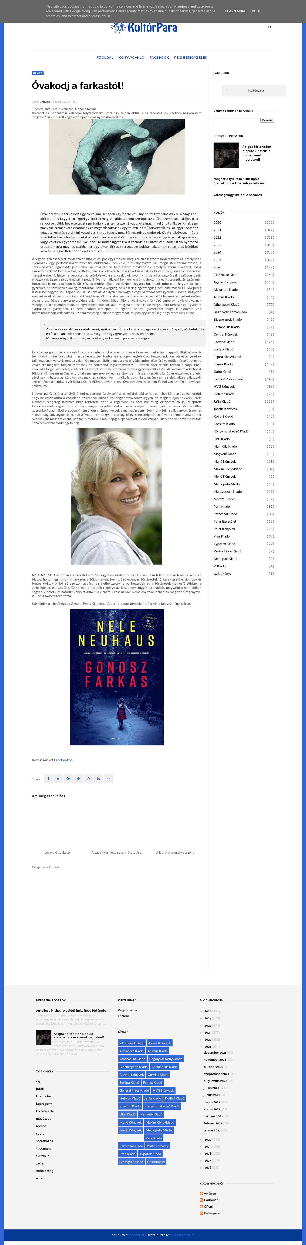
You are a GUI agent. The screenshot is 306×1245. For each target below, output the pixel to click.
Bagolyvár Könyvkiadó (230, 312)
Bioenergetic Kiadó (228, 319)
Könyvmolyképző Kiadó (231, 431)
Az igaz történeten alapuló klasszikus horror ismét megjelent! (256, 153)
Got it (255, 11)
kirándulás (43, 1096)
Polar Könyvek (224, 529)
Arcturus (45, 101)
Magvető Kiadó (225, 454)
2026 (217, 267)
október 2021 (213, 1067)
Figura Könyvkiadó (227, 356)
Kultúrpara (256, 90)
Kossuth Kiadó (224, 424)
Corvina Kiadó (224, 342)
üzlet (40, 1178)
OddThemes (138, 1235)
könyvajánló (45, 1111)
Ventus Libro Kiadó (227, 551)
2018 (207, 1153)
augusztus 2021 (215, 1081)
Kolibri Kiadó (223, 416)
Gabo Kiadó (222, 371)
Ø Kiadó (220, 566)
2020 (217, 222)
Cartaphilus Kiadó (227, 327)
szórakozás (44, 1141)
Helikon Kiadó (224, 394)
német (37, 73)
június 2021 (212, 1095)
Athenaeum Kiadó (226, 304)
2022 (217, 237)
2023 (217, 245)
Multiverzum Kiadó (228, 491)
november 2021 (215, 1059)
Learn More (235, 11)
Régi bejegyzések (190, 57)
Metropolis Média (227, 484)
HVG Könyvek (224, 386)
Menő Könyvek (225, 476)
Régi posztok (127, 1010)
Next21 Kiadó (224, 499)
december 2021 (215, 1052)
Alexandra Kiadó (226, 289)
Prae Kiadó (222, 536)
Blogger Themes (182, 1235)
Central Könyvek (226, 334)
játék (40, 1089)
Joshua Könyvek (225, 409)
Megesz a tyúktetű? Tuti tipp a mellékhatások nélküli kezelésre (239, 181)
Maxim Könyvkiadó (228, 469)
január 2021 (212, 1130)
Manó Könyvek (225, 461)
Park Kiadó (222, 506)
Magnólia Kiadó (225, 446)
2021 (217, 230)
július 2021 (211, 1088)
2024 (217, 252)
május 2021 (212, 1102)
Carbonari (211, 1200)
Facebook (159, 57)
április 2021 (212, 1109)
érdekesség (45, 1171)
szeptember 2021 (216, 1074)
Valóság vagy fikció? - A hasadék (238, 195)
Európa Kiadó (223, 349)
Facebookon (62, 760)
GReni (208, 1206)
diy (38, 1081)
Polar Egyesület (225, 521)
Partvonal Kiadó (225, 514)
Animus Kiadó (224, 297)
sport (40, 1133)
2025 (217, 260)
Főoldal (105, 57)
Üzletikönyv (222, 573)
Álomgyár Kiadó (225, 558)
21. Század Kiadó (226, 274)
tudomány (43, 1148)
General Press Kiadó (228, 379)
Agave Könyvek (225, 282)
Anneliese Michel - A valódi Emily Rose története (71, 1010)
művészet (43, 1118)
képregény (44, 1103)
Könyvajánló (131, 57)
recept (41, 1126)
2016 (207, 1167)
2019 (207, 1146)
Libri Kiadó (222, 439)
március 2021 (213, 1116)
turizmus (42, 1156)
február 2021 (213, 1123)
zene (39, 1163)
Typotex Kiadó (224, 544)
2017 (207, 1160)
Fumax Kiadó (223, 364)
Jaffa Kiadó (222, 401)
